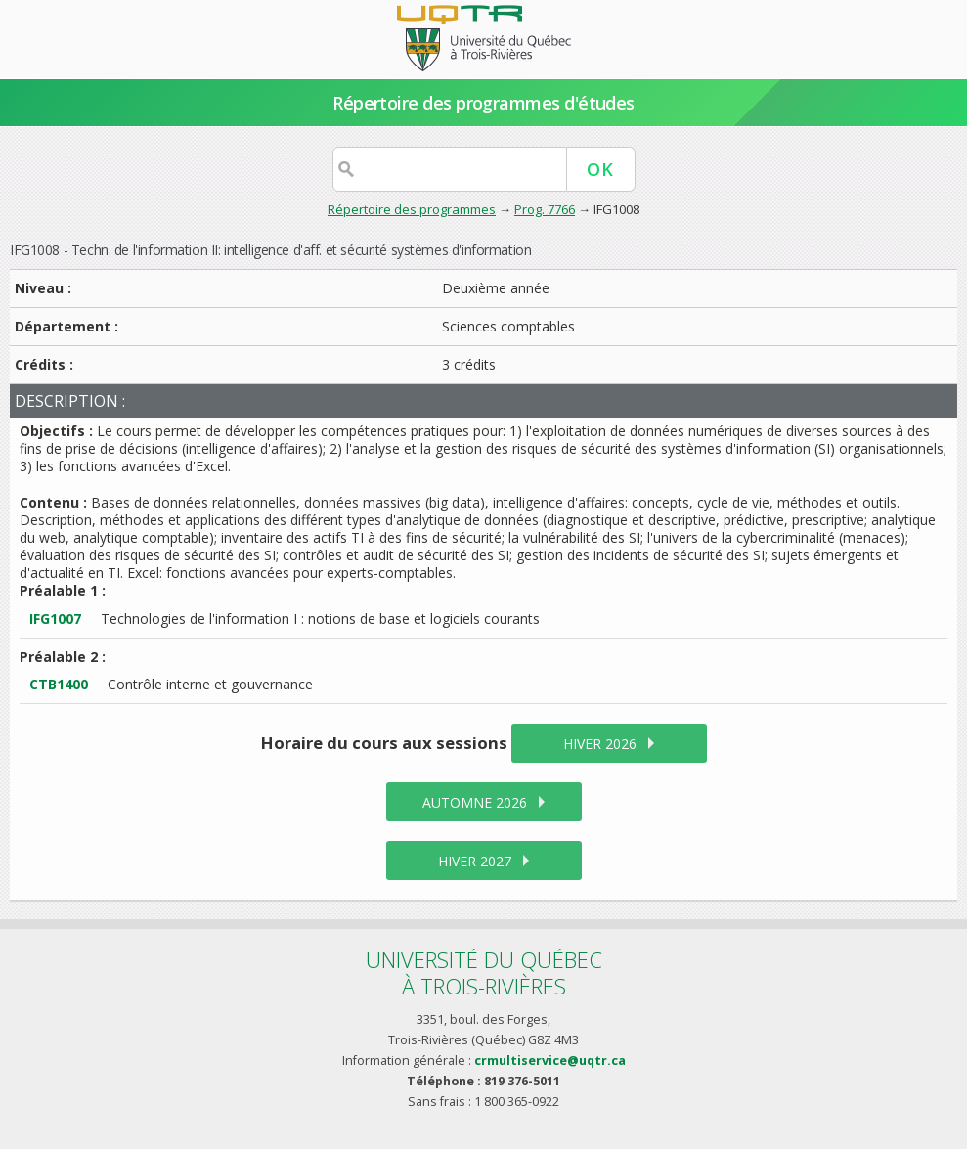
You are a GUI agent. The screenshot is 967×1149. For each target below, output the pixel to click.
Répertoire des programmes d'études (483, 102)
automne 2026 (474, 802)
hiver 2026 (600, 743)
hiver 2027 (474, 861)
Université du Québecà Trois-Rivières (484, 972)
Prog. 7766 (544, 209)
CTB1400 (58, 684)
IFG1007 (55, 618)
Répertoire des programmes (412, 209)
